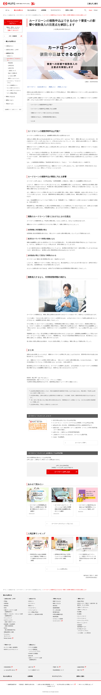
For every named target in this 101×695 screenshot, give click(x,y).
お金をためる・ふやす (12, 49)
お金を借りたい (42, 87)
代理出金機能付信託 (58, 614)
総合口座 (30, 655)
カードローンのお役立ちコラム (33, 15)
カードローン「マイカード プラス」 (13, 81)
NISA (5, 607)
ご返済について (12, 70)
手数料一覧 (56, 667)
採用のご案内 (69, 10)
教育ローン (31, 605)
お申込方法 (11, 65)
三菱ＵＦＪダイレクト (82, 607)
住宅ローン (10, 56)
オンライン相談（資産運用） (11, 647)
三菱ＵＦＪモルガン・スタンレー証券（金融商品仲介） (13, 614)
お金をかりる (12, 15)
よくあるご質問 (12, 75)
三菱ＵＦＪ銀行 (92, 3)
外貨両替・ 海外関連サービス (81, 625)
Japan (90, 10)
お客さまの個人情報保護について (46, 684)
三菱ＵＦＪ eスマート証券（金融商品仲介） (10, 610)
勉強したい (52, 87)
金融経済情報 (81, 667)
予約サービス (9, 103)
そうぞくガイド (58, 620)
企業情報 (43, 10)
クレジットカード (81, 616)
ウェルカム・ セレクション (7, 635)
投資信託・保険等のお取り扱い (27, 684)
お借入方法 (11, 68)
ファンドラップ (8, 618)
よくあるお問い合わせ (10, 670)
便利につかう (9, 100)
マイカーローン (32, 607)
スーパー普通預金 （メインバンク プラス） (34, 650)
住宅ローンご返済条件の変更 (35, 614)
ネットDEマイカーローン (13, 88)
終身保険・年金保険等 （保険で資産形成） (9, 625)
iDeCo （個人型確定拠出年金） (10, 628)
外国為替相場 (8, 667)
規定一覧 (80, 670)
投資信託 (6, 605)
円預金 (5, 601)
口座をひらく (9, 46)
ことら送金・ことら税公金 (84, 632)
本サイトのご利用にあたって (86, 684)
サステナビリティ (56, 10)
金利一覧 (31, 667)
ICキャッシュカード (82, 622)
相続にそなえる (57, 603)
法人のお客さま (31, 10)
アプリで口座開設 (32, 647)
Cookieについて (51, 686)
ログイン (12, 22)
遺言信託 (55, 605)
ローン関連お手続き (12, 93)
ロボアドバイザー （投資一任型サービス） (10, 621)
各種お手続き (80, 601)
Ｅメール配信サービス (33, 670)
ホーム (7, 10)
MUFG (9, 3)
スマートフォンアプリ (82, 620)
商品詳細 (10, 62)
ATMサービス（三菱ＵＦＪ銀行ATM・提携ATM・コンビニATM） (87, 604)
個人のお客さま (18, 10)
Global (95, 10)
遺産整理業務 (56, 607)
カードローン (20, 15)
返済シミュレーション (13, 78)
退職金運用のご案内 (9, 632)
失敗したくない (62, 87)
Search (85, 10)
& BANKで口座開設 (33, 653)
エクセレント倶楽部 (58, 618)
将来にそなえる (10, 96)
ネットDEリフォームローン (14, 90)
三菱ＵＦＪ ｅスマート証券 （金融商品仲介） (35, 658)
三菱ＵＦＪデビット (82, 609)
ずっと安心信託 (57, 610)
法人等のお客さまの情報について (66, 684)
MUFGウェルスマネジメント (11, 649)
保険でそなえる (57, 601)
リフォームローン (32, 610)
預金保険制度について (58, 670)
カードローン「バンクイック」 (13, 59)
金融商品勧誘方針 (12, 684)
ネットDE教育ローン (12, 85)
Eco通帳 (79, 611)
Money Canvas (8, 638)
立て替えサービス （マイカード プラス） (83, 629)
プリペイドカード (81, 618)
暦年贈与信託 (56, 612)
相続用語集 (55, 616)
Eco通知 (79, 614)
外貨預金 (6, 603)
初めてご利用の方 (12, 73)
